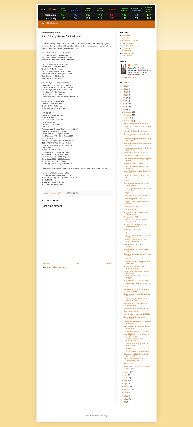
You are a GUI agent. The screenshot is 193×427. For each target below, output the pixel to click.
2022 (124, 98)
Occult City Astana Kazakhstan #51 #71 (137, 351)
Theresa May (128, 363)
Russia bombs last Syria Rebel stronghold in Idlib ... (134, 267)
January (127, 392)
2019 (124, 107)
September (128, 121)
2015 (124, 402)
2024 (124, 92)
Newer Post (46, 263)
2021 (124, 101)
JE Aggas (133, 65)
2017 (124, 396)
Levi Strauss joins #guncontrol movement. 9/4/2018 (134, 340)
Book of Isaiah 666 (130, 209)
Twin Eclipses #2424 (131, 311)
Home (78, 263)
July (126, 375)
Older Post (108, 263)
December (128, 112)
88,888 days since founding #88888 (136, 308)
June (126, 378)
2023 (124, 95)
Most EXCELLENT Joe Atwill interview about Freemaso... (136, 335)
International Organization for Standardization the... (133, 360)
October (127, 118)
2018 (124, 109)
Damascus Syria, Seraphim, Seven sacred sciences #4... (135, 240)
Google (126, 193)
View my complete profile (128, 77)
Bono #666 (127, 348)
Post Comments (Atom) (58, 267)
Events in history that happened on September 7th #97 (135, 300)
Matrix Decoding (127, 43)
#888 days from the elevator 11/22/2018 (137, 314)
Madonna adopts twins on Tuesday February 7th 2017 (135, 220)
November (128, 115)
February (127, 389)
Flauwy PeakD (127, 35)
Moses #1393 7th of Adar (132, 229)
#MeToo (126, 180)
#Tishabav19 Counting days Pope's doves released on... (136, 225)
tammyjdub (126, 38)
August (127, 372)
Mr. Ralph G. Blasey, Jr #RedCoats (135, 131)
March (126, 387)
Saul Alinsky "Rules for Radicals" (135, 156)
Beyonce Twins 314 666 (132, 206)
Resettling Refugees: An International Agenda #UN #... (136, 184)
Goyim (126, 232)
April (126, 384)
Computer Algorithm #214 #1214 (135, 199)
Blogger (105, 416)
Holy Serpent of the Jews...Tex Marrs (136, 281)
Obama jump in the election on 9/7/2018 (137, 283)
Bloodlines (127, 259)
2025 (124, 89)
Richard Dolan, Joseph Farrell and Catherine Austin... (135, 304)
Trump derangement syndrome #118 (136, 123)
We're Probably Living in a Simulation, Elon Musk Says (136, 290)
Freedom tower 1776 (131, 217)
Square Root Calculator (130, 41)
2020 (124, 104)
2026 (124, 86)
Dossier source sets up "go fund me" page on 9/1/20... (136, 344)
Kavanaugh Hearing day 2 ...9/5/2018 (136, 331)
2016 (124, 399)
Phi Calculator (127, 48)
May (126, 381)
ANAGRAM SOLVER (129, 53)
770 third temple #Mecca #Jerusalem (136, 153)
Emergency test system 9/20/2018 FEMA (137, 196)
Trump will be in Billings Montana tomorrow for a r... (135, 318)
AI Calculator (126, 51)
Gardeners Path (127, 45)
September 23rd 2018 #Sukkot (134, 163)
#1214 (126, 286)
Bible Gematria (127, 56)
